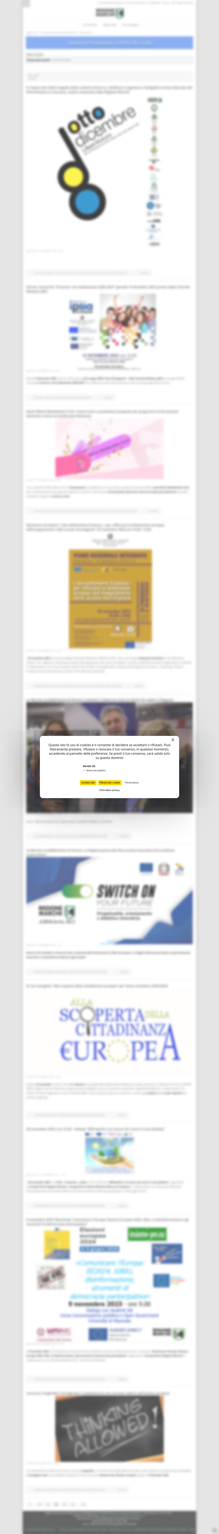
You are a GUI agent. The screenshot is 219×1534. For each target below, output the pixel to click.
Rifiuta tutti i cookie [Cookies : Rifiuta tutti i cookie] (110, 782)
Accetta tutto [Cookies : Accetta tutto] (88, 782)
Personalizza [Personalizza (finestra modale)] (132, 782)
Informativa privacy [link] (109, 790)
